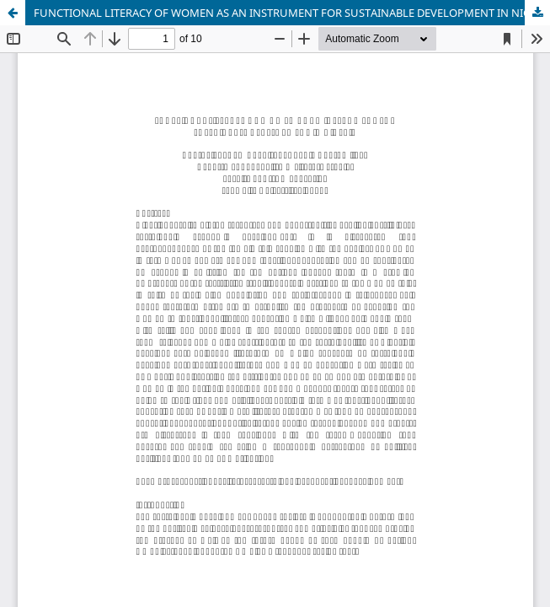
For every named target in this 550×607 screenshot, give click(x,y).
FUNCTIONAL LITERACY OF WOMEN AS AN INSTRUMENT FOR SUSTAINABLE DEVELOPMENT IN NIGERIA (292, 12)
